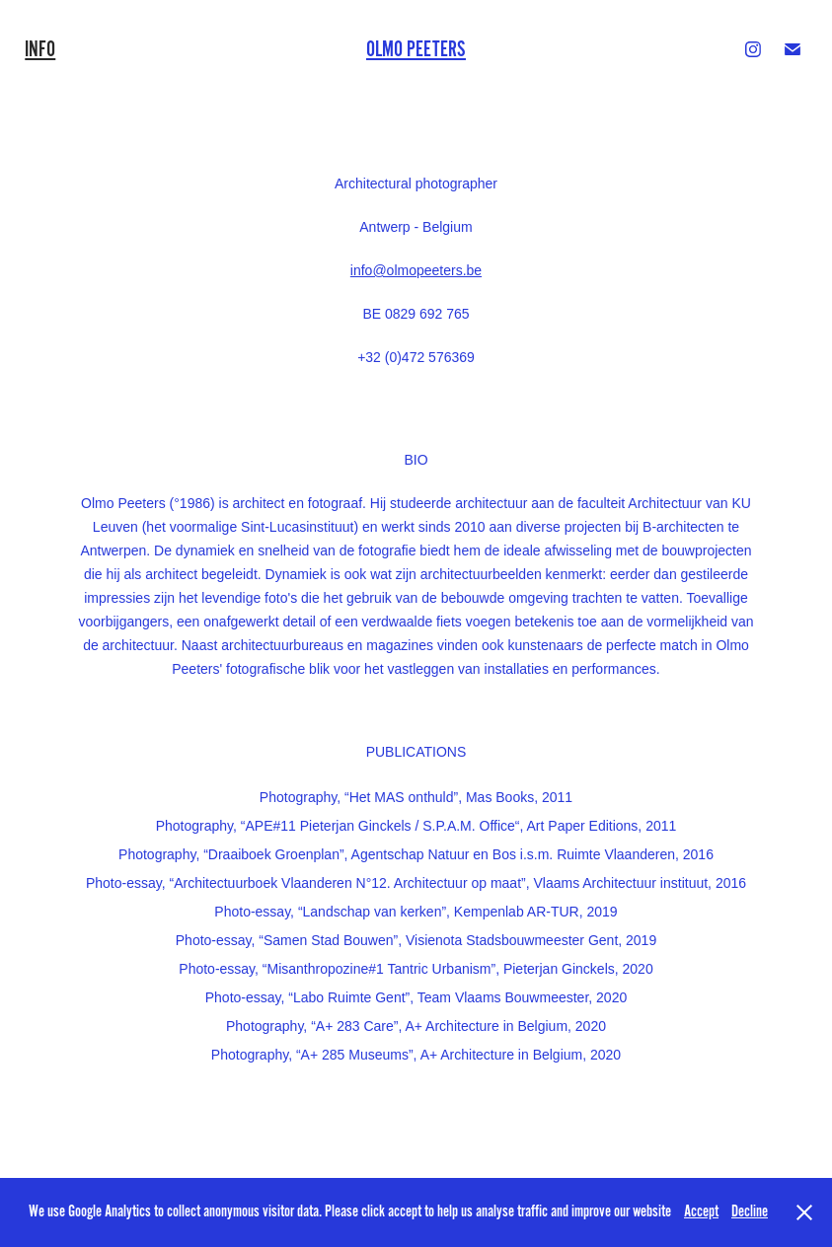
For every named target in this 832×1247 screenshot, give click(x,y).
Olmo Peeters (416, 49)
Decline (749, 1211)
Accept (701, 1211)
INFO (40, 49)
